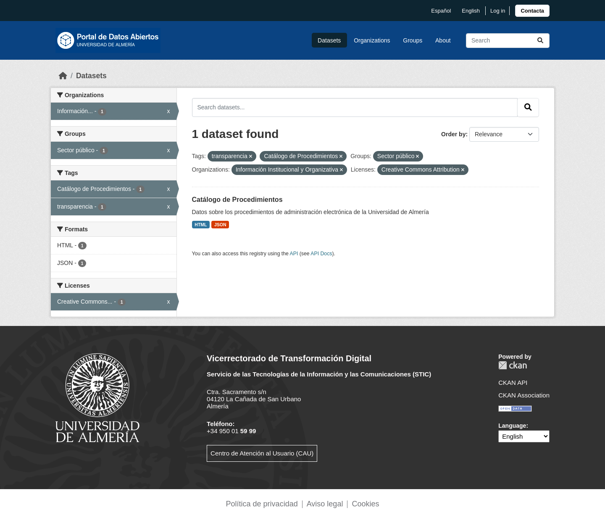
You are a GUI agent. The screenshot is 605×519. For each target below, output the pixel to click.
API (294, 254)
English (471, 11)
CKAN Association (524, 395)
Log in (497, 11)
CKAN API (512, 382)
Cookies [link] (365, 504)
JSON (220, 224)
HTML (201, 224)
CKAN (512, 365)
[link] (532, 11)
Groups (412, 40)
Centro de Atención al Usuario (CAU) (261, 453)
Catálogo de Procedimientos (237, 199)
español (441, 11)
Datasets (329, 40)
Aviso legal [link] (325, 504)
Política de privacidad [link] (262, 504)
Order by (453, 134)
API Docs (321, 254)
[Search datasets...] (508, 40)
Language (512, 425)
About (443, 40)
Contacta (532, 11)
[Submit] (540, 40)
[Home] (63, 75)
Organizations (372, 40)
